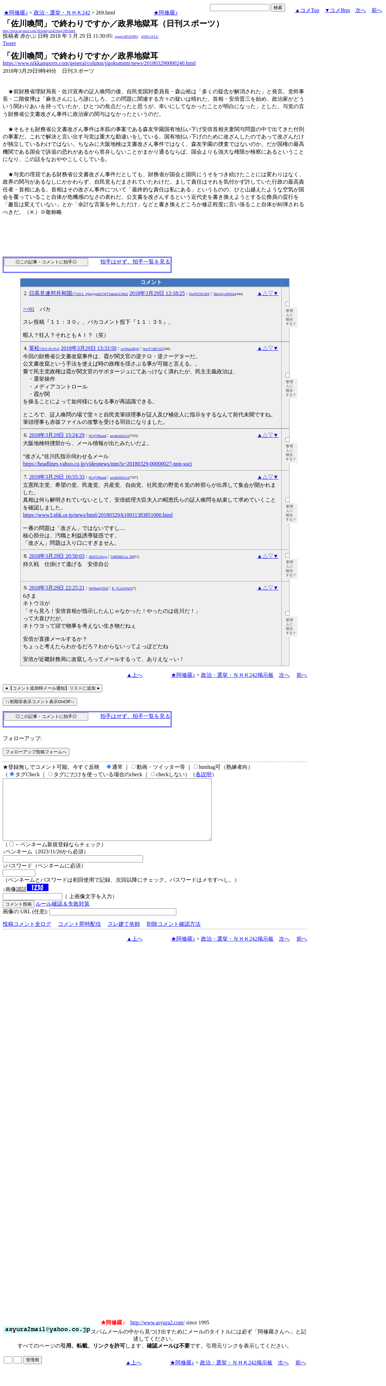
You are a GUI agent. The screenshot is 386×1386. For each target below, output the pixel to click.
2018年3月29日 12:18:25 (157, 293)
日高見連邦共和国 (78, 293)
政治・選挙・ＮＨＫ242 (62, 12)
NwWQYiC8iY (199, 294)
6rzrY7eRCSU (153, 349)
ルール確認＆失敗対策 (63, 916)
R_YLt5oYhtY (122, 588)
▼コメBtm (337, 10)
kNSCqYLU (149, 36)
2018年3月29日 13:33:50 (88, 348)
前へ (377, 10)
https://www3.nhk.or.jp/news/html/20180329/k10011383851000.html (98, 515)
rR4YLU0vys (98, 557)
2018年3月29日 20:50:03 (56, 556)
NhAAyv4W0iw (224, 294)
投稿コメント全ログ (27, 936)
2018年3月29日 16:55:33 (56, 477)
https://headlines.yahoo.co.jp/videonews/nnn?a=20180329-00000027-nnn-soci (107, 464)
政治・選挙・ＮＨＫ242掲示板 (237, 675)
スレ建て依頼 (124, 936)
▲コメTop (307, 10)
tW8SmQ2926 (98, 588)
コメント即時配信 (79, 936)
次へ (360, 10)
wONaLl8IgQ (129, 349)
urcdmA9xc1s (119, 436)
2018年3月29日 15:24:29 (56, 435)
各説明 (204, 774)
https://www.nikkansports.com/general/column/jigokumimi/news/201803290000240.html (99, 63)
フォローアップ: (22, 738)
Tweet (9, 43)
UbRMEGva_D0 (122, 557)
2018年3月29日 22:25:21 (56, 588)
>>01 (28, 309)
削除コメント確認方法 (174, 936)
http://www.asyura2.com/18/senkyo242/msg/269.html (39, 31)
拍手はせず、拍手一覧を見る (135, 261)
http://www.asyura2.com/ (157, 1334)
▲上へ (135, 675)
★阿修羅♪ (16, 12)
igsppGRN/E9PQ (126, 36)
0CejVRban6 (97, 436)
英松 (44, 348)
